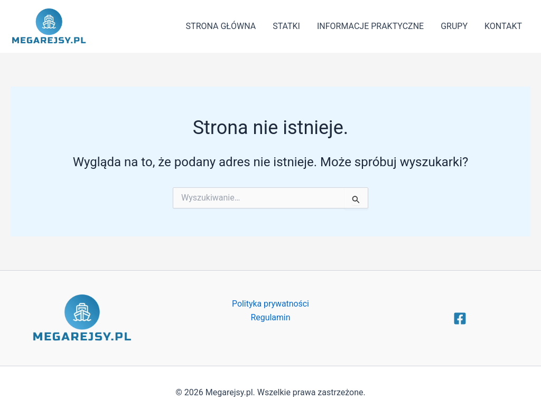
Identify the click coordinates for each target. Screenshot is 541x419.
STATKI (286, 26)
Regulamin (270, 317)
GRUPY (454, 26)
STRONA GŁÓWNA (221, 26)
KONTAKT (503, 26)
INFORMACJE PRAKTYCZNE (370, 26)
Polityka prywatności (270, 304)
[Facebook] (460, 318)
